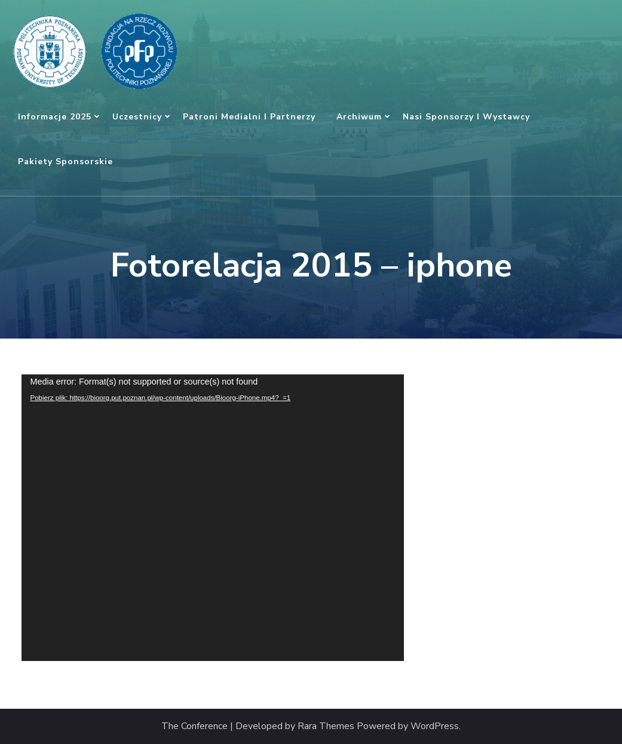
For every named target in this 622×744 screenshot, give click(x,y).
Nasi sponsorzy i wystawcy (466, 116)
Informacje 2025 (54, 116)
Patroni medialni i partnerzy (249, 116)
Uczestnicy (137, 116)
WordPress (434, 726)
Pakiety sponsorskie (65, 161)
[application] (213, 517)
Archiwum (359, 116)
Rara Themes (326, 726)
